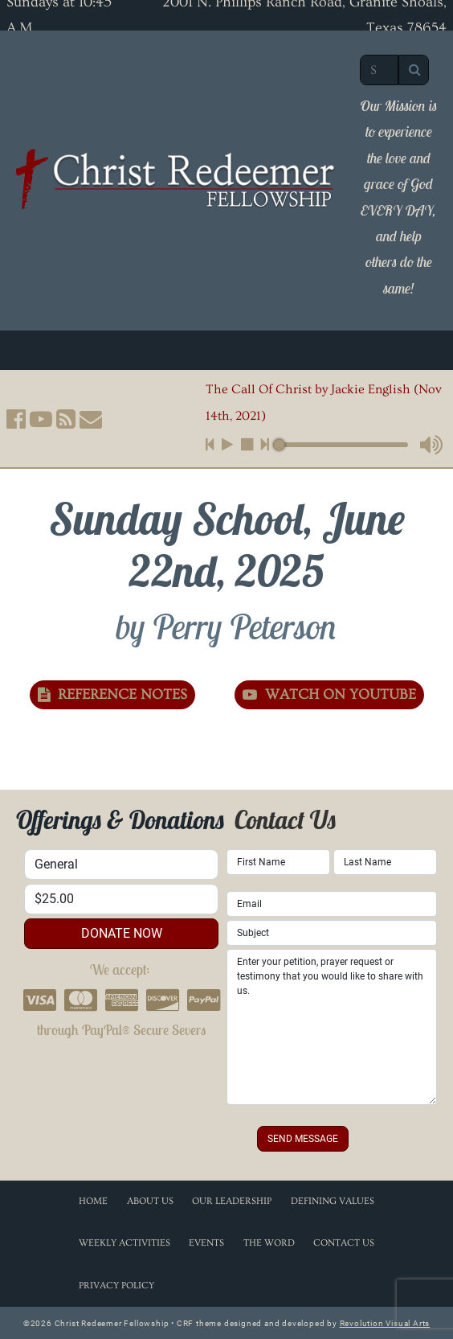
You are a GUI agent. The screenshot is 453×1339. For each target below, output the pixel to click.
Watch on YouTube (329, 694)
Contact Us (343, 1243)
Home (93, 1201)
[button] (16, 419)
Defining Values (332, 1201)
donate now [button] (121, 933)
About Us (150, 1201)
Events (206, 1243)
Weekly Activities (124, 1243)
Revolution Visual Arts (385, 1323)
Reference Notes (112, 694)
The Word (269, 1243)
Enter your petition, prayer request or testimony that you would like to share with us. (331, 1027)
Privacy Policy (116, 1285)
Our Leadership (231, 1201)
